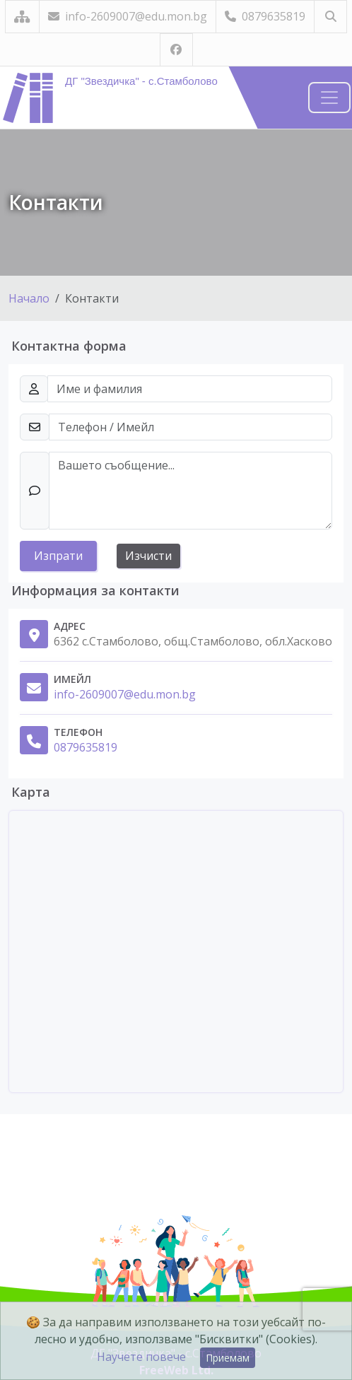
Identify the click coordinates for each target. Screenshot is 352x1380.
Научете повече (141, 1356)
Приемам (228, 1357)
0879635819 (265, 16)
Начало (28, 298)
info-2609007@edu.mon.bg (127, 16)
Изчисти (148, 555)
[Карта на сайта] (22, 17)
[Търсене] (330, 17)
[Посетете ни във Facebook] (176, 50)
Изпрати (58, 555)
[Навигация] (329, 97)
